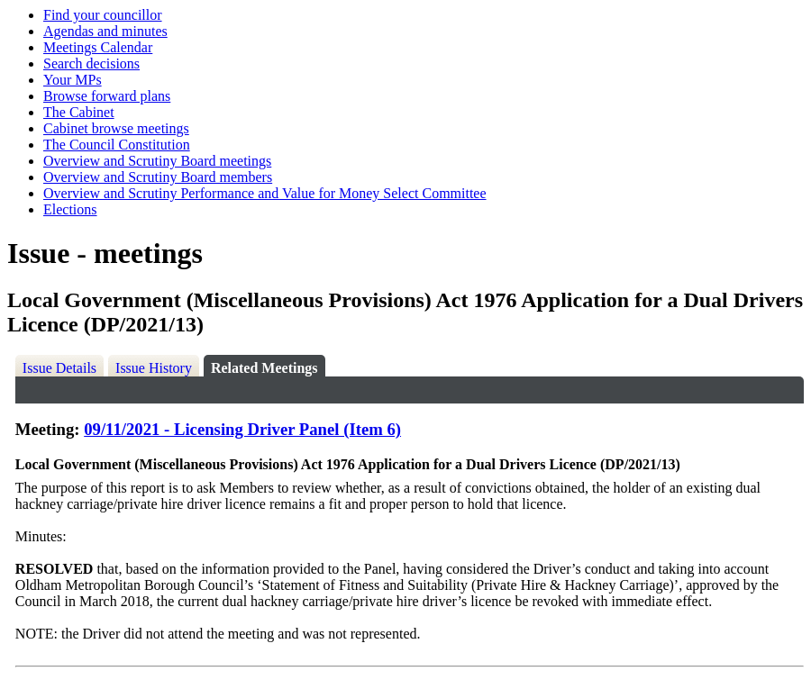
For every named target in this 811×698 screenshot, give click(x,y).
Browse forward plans (106, 96)
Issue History (153, 368)
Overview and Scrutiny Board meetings (157, 160)
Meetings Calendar (97, 47)
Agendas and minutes (105, 31)
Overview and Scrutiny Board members (157, 177)
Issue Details (59, 368)
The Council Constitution (116, 144)
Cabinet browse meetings (116, 128)
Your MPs (72, 79)
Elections (70, 209)
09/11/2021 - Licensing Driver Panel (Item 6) (242, 429)
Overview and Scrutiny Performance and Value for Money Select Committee (265, 193)
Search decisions (91, 63)
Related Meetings (264, 368)
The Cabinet (78, 112)
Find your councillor (102, 15)
